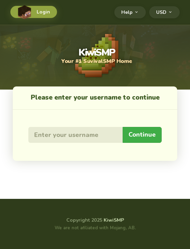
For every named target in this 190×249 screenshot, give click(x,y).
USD (164, 12)
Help (130, 12)
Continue (142, 134)
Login (33, 12)
